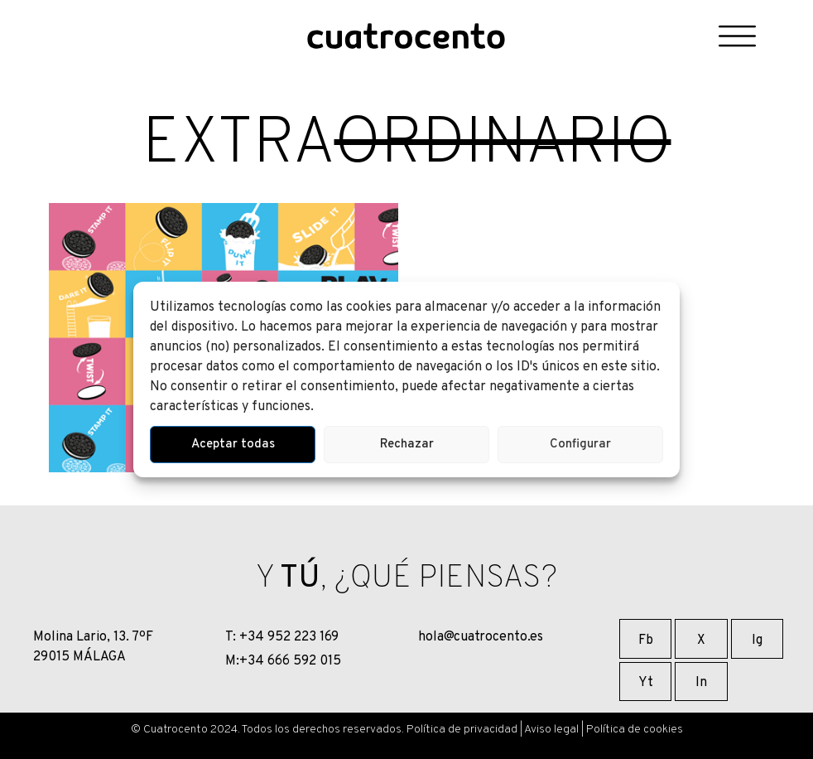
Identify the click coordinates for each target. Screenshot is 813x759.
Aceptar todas (233, 444)
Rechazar (407, 444)
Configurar (580, 444)
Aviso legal (551, 730)
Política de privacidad (461, 730)
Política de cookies (634, 730)
